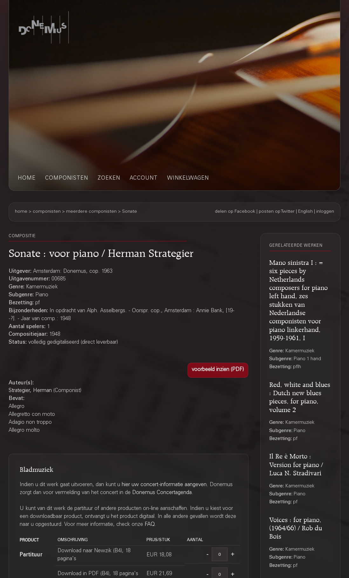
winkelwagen (188, 178)
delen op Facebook (235, 212)
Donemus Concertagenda (162, 493)
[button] (218, 370)
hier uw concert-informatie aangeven (164, 485)
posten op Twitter (277, 212)
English (305, 212)
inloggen (325, 212)
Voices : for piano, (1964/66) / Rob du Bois (295, 527)
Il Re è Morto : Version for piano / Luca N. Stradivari (296, 463)
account (144, 178)
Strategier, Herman (30, 391)
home (27, 178)
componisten (66, 178)
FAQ (150, 524)
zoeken (109, 178)
